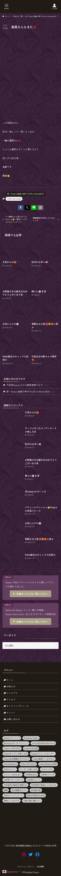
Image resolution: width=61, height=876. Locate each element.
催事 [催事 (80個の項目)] (6, 790)
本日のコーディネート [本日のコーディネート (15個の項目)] (13, 795)
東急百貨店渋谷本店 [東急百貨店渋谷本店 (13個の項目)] (36, 795)
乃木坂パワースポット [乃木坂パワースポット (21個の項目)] (13, 779)
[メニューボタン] (6, 6)
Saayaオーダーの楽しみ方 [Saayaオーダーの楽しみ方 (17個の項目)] (15, 753)
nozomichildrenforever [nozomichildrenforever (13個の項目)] (43, 743)
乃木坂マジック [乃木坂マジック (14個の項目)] (34, 779)
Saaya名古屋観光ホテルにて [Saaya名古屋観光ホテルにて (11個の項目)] (16, 758)
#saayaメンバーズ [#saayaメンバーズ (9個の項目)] (12, 738)
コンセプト (11, 692)
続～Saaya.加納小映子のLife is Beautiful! (25, 193)
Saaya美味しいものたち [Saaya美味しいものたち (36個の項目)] (43, 758)
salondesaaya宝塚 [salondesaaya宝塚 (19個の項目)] (48, 764)
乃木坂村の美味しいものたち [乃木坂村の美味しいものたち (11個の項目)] (43, 785)
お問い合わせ (12, 719)
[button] (20, 207)
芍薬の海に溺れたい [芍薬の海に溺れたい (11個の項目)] (32, 800)
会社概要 (40, 866)
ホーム (8, 679)
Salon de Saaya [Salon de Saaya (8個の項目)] (28, 764)
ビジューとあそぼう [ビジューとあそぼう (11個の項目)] (12, 774)
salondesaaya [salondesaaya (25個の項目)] (10, 764)
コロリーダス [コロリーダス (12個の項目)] (47, 769)
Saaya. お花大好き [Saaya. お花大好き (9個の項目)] (12, 748)
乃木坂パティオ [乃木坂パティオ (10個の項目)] (47, 774)
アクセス (9, 699)
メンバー (9, 712)
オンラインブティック (16, 706)
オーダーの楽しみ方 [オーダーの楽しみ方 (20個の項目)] (28, 769)
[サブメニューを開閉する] (55, 686)
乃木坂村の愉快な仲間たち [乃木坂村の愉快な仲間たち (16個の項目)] (15, 785)
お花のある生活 (14, 198)
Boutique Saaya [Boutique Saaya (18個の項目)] (31, 738)
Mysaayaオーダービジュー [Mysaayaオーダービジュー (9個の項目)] (16, 743)
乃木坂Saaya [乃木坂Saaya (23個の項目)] (31, 774)
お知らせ (30, 686)
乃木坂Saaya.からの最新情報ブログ (27, 385)
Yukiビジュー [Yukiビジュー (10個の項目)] (10, 769)
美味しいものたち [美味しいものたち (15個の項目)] (11, 800)
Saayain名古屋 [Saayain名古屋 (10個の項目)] (31, 748)
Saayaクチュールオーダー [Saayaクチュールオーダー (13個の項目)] (42, 753)
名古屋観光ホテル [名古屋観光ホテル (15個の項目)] (19, 790)
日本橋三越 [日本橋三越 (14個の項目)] (36, 790)
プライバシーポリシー (26, 866)
